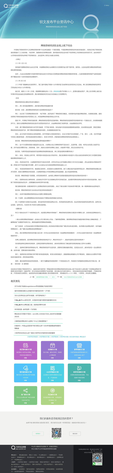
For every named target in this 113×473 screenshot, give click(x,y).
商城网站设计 (21, 459)
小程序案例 (54, 339)
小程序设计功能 (33, 464)
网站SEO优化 (33, 457)
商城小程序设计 (44, 464)
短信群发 (21, 471)
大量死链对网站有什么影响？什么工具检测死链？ (31, 323)
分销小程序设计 (25, 466)
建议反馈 (75, 436)
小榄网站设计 (53, 457)
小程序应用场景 (32, 339)
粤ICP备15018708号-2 (96, 453)
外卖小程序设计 (48, 466)
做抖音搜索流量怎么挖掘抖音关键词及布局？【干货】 (33, 293)
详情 (25, 360)
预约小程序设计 (37, 466)
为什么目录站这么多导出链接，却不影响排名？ (30, 298)
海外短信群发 (30, 471)
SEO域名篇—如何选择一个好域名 (26, 311)
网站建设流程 (23, 457)
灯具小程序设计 (18, 469)
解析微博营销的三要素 (42, 279)
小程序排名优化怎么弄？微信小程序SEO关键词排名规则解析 (35, 335)
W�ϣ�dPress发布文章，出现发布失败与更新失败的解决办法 (35, 302)
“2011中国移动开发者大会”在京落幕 (73, 279)
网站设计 (83, 339)
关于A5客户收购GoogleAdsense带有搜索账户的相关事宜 (33, 288)
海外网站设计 (41, 459)
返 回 (53, 279)
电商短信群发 (40, 471)
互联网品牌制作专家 (84, 451)
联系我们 (38, 436)
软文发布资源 (74, 339)
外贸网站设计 (18, 462)
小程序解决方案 (44, 339)
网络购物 (57, 94)
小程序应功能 (63, 339)
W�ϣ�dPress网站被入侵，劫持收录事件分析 (30, 307)
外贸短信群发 (50, 471)
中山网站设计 (43, 457)
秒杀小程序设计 (55, 464)
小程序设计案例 (22, 464)
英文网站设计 (31, 459)
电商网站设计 (51, 459)
